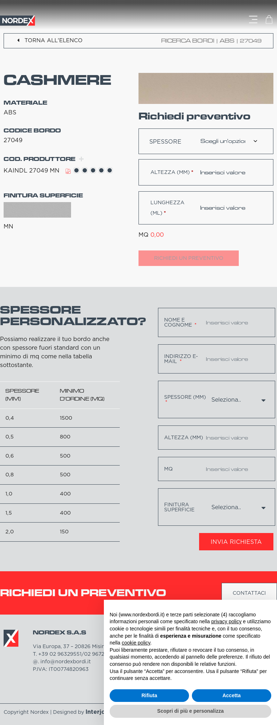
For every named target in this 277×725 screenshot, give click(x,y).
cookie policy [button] (136, 643)
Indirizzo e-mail (181, 359)
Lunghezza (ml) (167, 208)
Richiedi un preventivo (188, 258)
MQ (168, 468)
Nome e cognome (178, 322)
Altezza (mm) (171, 172)
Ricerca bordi (187, 40)
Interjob (97, 712)
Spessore (165, 141)
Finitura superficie (179, 507)
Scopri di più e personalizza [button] (190, 711)
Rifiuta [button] (149, 695)
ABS (227, 40)
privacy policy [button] (226, 621)
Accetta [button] (232, 695)
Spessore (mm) (185, 397)
